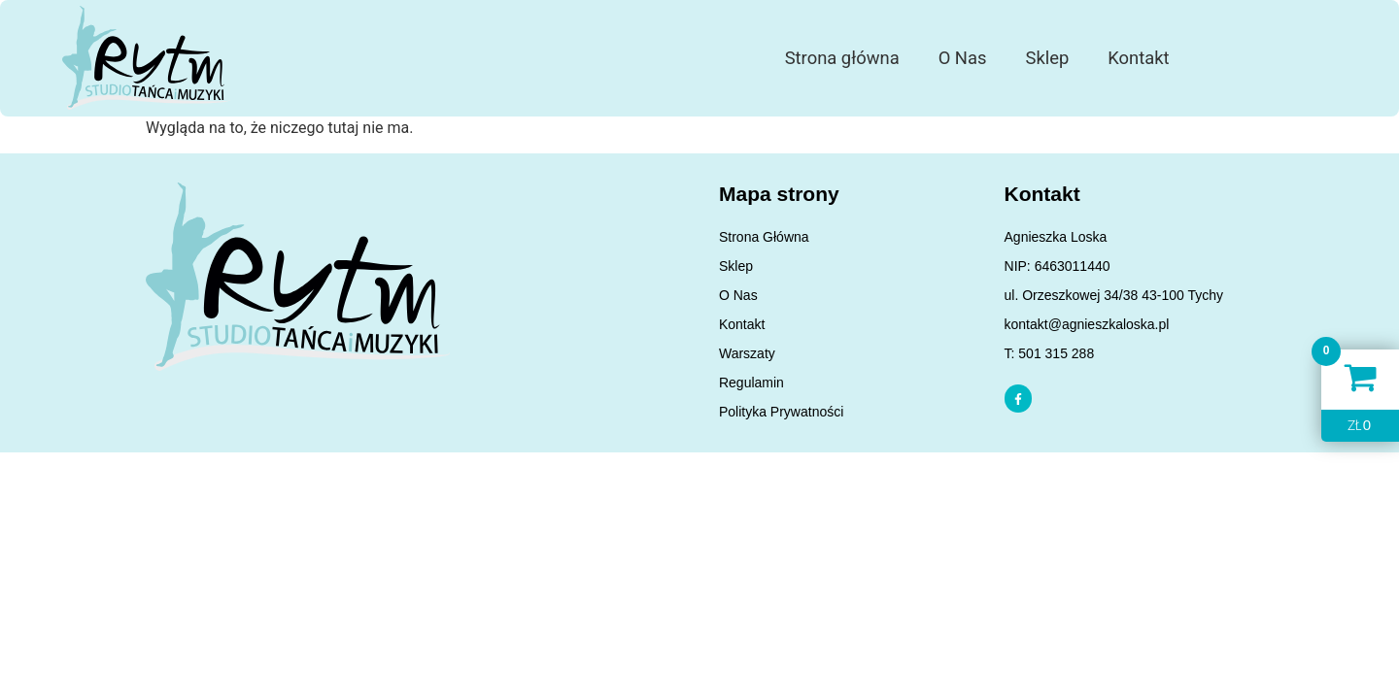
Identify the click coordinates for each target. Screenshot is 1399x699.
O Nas (962, 58)
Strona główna (842, 58)
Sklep (1047, 58)
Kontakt (1138, 58)
